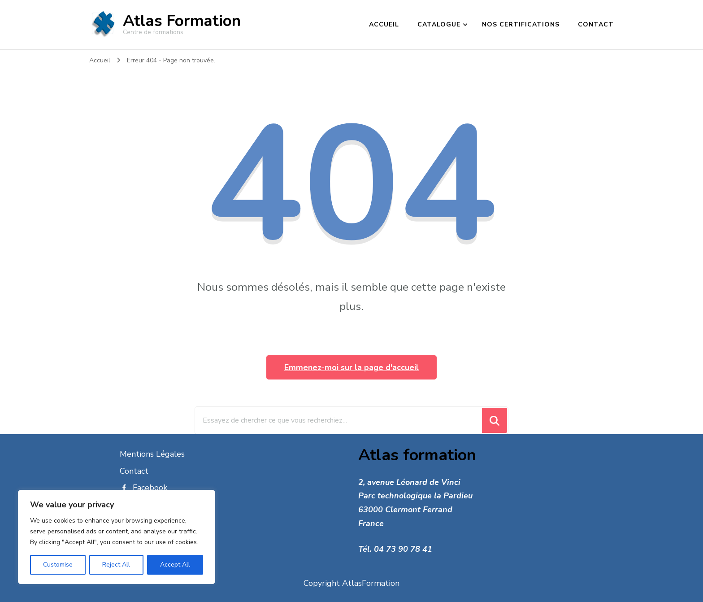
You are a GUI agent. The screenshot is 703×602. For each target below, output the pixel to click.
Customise (58, 564)
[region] (116, 537)
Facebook (143, 487)
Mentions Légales (152, 454)
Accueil (384, 24)
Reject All (116, 564)
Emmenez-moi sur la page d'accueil (351, 367)
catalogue (438, 24)
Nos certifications (521, 24)
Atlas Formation (182, 20)
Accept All (175, 564)
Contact (596, 24)
